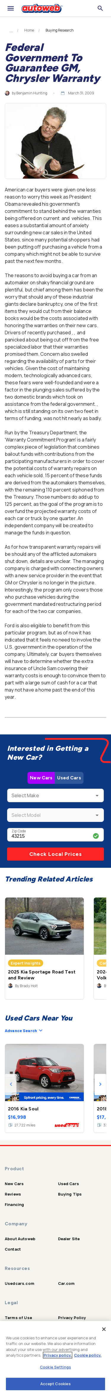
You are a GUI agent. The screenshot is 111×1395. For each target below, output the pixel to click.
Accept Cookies (55, 1383)
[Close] (103, 1329)
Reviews (13, 1194)
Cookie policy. (88, 1355)
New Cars (41, 778)
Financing (14, 1204)
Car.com (66, 1283)
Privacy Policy (72, 1317)
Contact (13, 1249)
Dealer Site (69, 1238)
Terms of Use (18, 1317)
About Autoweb (20, 1238)
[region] (55, 1358)
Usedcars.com (19, 1283)
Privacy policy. (58, 1355)
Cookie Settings (55, 1367)
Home (29, 30)
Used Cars (69, 778)
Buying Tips (70, 1194)
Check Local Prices (55, 854)
